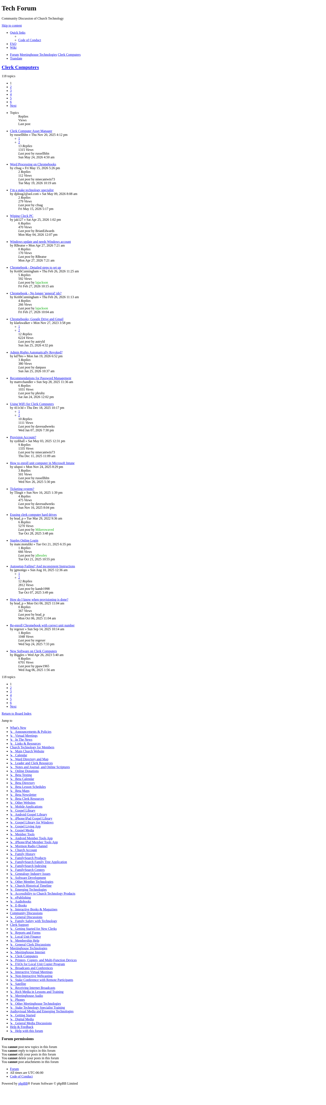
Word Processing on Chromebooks (33, 164)
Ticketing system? (22, 489)
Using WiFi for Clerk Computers (32, 404)
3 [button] (11, 90)
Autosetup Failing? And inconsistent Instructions (42, 566)
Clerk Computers (20, 67)
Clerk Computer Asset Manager (31, 131)
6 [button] (11, 102)
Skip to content (12, 25)
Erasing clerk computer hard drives (33, 514)
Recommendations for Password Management (40, 378)
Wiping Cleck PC (21, 216)
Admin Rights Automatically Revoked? (36, 352)
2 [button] (11, 87)
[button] (13, 105)
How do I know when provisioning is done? (39, 599)
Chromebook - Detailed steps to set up (35, 267)
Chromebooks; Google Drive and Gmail (36, 319)
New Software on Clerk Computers (33, 651)
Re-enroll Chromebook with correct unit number (42, 625)
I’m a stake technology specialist (32, 190)
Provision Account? (23, 437)
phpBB (23, 1083)
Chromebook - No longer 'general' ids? (36, 293)
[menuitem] (29, 40)
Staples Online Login (24, 540)
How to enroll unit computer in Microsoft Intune (42, 463)
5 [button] (11, 98)
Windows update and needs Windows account (40, 241)
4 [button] (11, 94)
